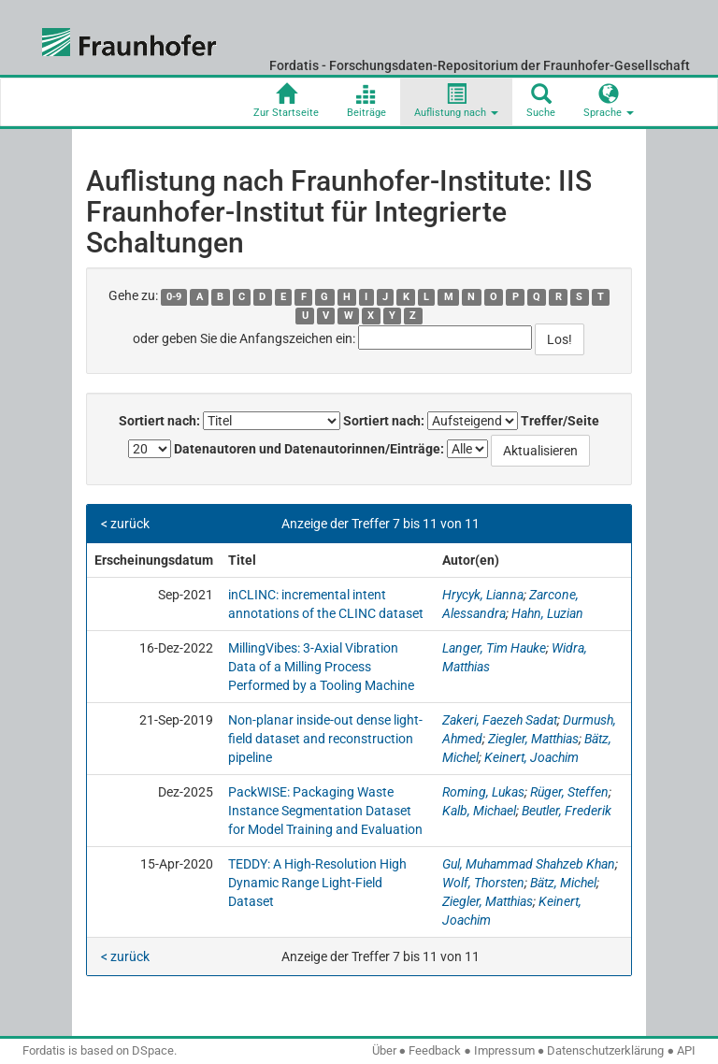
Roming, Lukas (483, 791)
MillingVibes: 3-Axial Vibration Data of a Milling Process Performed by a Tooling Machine (321, 666)
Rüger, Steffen (569, 791)
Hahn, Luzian (547, 613)
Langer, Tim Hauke (494, 647)
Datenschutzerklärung (605, 1050)
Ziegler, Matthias (533, 738)
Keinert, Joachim (531, 757)
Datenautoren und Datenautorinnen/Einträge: (309, 448)
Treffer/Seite (560, 420)
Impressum (504, 1050)
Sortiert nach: (159, 420)
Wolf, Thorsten (483, 882)
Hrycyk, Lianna (483, 594)
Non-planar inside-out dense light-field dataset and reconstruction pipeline (325, 738)
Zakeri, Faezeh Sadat (499, 719)
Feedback (435, 1050)
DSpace (153, 1050)
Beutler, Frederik (566, 810)
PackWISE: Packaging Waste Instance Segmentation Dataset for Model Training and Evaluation (325, 810)
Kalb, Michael (479, 810)
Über (384, 1050)
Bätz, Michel (563, 882)
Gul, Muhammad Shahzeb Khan (528, 863)
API (686, 1050)
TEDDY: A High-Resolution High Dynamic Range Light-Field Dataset (317, 882)
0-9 (173, 297)
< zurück (125, 523)
